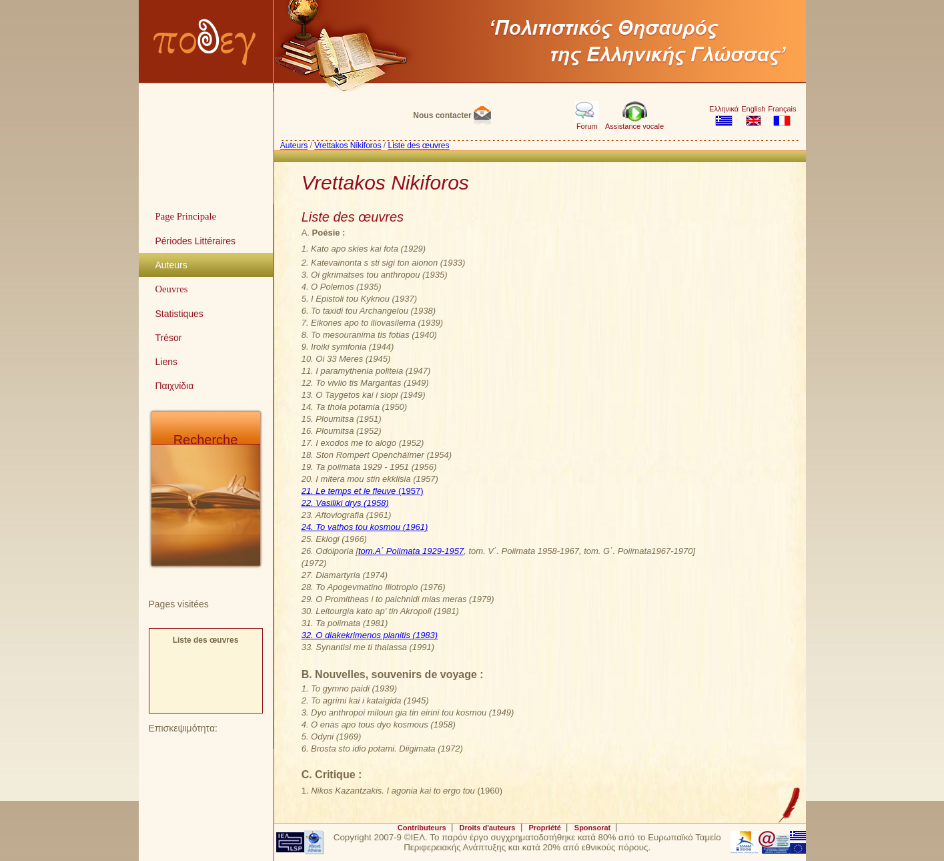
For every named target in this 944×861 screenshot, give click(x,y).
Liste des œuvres (206, 640)
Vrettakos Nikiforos (347, 145)
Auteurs (294, 145)
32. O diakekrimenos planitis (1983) (370, 635)
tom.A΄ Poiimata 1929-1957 (411, 551)
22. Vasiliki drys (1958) (345, 503)
